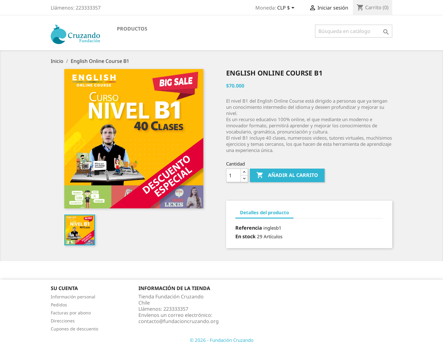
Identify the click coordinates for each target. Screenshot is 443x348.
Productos (132, 28)
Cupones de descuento (74, 329)
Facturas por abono (71, 313)
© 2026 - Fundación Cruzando (221, 340)
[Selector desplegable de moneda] (287, 8)
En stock (245, 236)
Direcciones (63, 321)
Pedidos (59, 305)
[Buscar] (353, 31)
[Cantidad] (233, 175)
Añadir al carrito (287, 175)
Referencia (248, 228)
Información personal (73, 297)
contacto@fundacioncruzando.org (178, 321)
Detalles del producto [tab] (264, 212)
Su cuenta (64, 288)
